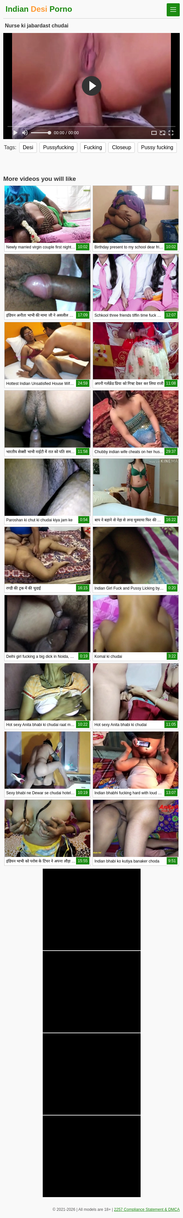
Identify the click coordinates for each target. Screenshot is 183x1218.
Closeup (121, 147)
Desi (28, 147)
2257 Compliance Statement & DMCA (147, 1209)
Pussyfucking (58, 147)
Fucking (93, 147)
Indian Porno (39, 9)
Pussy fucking (157, 147)
